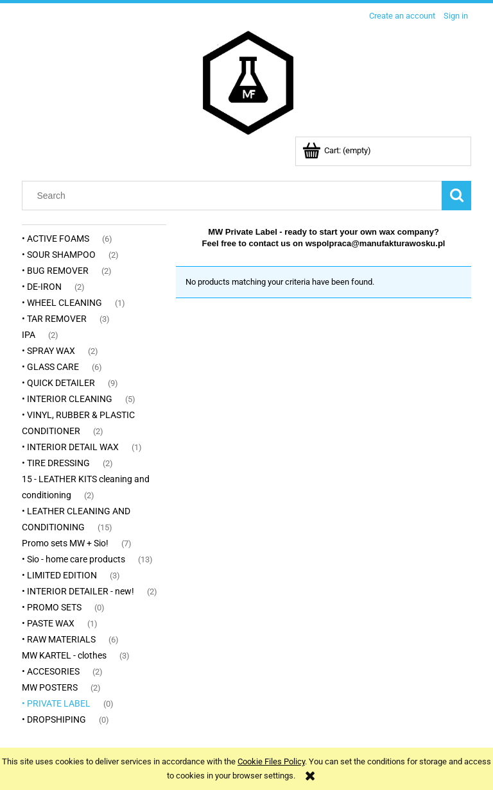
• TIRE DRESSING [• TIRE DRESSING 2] (56, 463)
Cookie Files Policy (271, 761)
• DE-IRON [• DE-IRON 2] (42, 287)
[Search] (456, 195)
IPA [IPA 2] (28, 335)
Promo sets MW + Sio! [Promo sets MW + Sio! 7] (65, 543)
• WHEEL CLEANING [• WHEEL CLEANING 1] (62, 303)
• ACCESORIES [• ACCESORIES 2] (51, 671)
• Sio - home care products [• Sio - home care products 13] (73, 559)
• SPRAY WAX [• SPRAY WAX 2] (48, 351)
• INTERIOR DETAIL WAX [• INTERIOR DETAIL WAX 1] (70, 447)
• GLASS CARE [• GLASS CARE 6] (50, 367)
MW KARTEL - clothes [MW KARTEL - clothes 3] (64, 655)
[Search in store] (235, 195)
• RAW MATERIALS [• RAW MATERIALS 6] (59, 639)
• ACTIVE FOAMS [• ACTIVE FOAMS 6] (55, 238)
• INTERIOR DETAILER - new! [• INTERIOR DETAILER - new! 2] (78, 591)
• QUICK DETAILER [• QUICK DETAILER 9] (58, 383)
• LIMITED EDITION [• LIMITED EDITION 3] (59, 575)
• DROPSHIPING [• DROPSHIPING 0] (54, 719)
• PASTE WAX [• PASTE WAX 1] (48, 623)
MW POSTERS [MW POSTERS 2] (50, 687)
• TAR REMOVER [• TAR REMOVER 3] (54, 319)
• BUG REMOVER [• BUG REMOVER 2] (55, 270)
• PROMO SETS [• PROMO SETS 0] (52, 607)
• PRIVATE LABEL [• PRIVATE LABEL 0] (56, 703)
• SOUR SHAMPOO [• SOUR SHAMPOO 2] (59, 254)
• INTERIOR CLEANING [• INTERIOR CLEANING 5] (67, 399)
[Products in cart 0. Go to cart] (337, 150)
